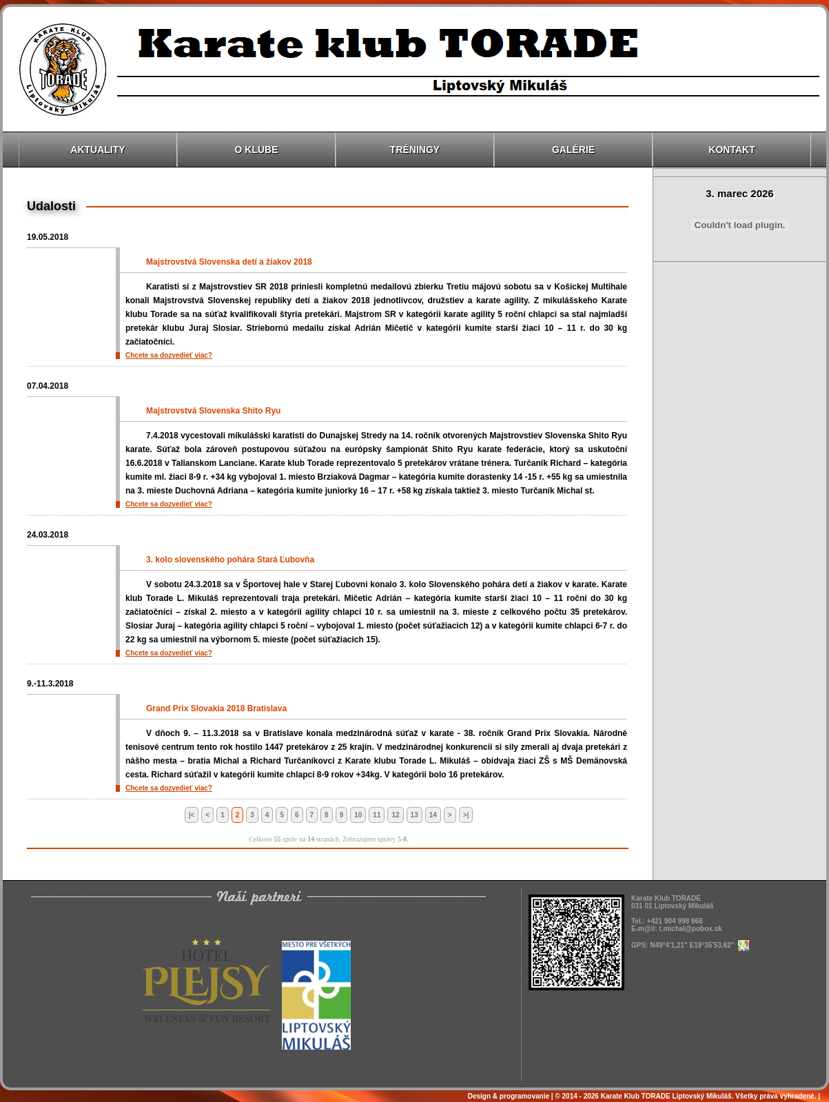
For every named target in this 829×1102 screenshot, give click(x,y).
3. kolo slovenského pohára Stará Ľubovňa (230, 559)
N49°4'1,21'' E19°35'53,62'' (699, 945)
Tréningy (415, 149)
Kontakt (731, 149)
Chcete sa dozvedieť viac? (168, 355)
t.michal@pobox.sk (690, 928)
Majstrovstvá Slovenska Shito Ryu (213, 411)
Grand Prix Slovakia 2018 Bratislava (216, 708)
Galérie (573, 149)
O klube (256, 149)
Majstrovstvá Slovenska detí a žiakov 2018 (229, 262)
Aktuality (97, 149)
